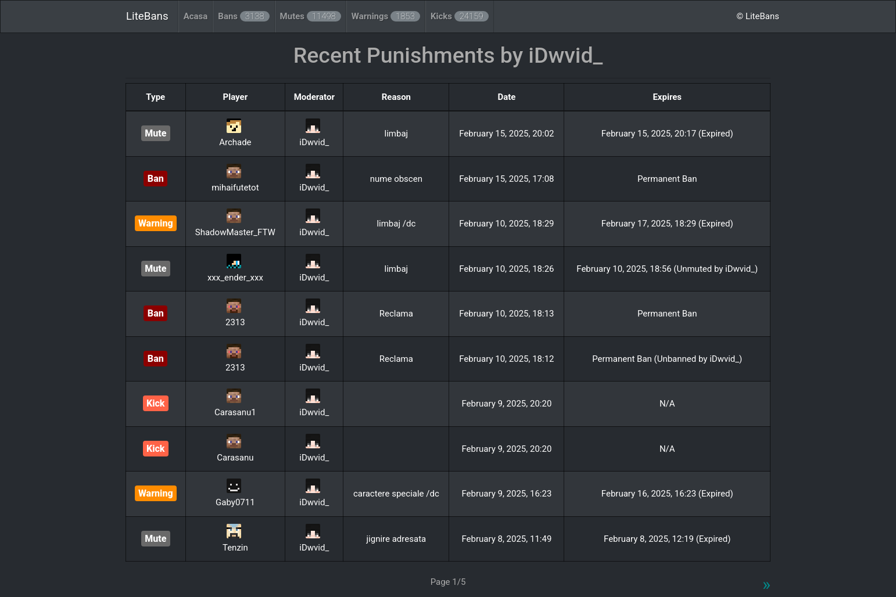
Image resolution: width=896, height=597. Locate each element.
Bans (243, 16)
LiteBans (147, 16)
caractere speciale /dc (396, 493)
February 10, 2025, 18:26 (506, 269)
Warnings (386, 16)
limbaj (396, 133)
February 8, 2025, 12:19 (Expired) (667, 539)
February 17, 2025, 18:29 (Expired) (667, 223)
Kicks (460, 16)
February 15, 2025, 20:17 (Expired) (667, 133)
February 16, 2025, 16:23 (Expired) (667, 493)
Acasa (196, 16)
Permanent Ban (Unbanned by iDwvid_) (667, 359)
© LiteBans (757, 16)
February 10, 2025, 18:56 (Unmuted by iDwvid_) (667, 269)
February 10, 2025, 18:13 (506, 313)
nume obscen (396, 179)
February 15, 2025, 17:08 (506, 179)
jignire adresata (397, 539)
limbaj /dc (396, 223)
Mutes (310, 16)
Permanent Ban (667, 179)
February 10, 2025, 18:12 (506, 359)
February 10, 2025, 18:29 (506, 223)
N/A (667, 403)
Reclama (396, 313)
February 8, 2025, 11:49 (506, 539)
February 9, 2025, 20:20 (506, 403)
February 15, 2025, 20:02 (506, 133)
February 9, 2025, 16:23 (506, 493)
